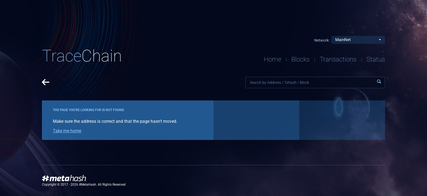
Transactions (338, 59)
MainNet (343, 39)
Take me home (67, 130)
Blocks (300, 59)
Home (272, 59)
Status (376, 59)
